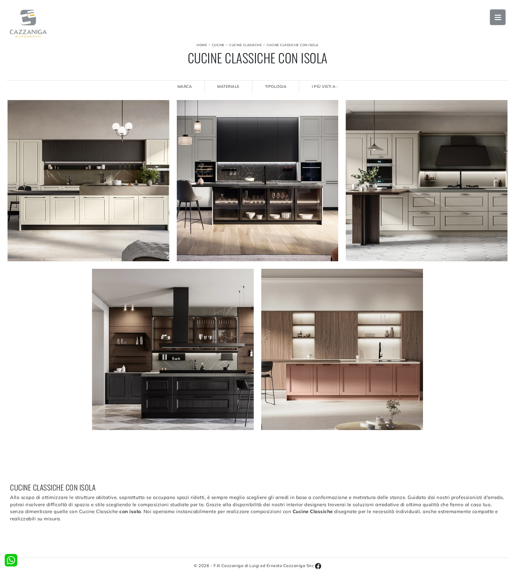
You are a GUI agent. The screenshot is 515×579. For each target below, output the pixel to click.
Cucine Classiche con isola (292, 45)
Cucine (218, 45)
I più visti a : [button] (325, 86)
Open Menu (498, 17)
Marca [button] (184, 86)
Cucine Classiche (245, 45)
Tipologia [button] (276, 86)
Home (202, 45)
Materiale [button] (228, 86)
